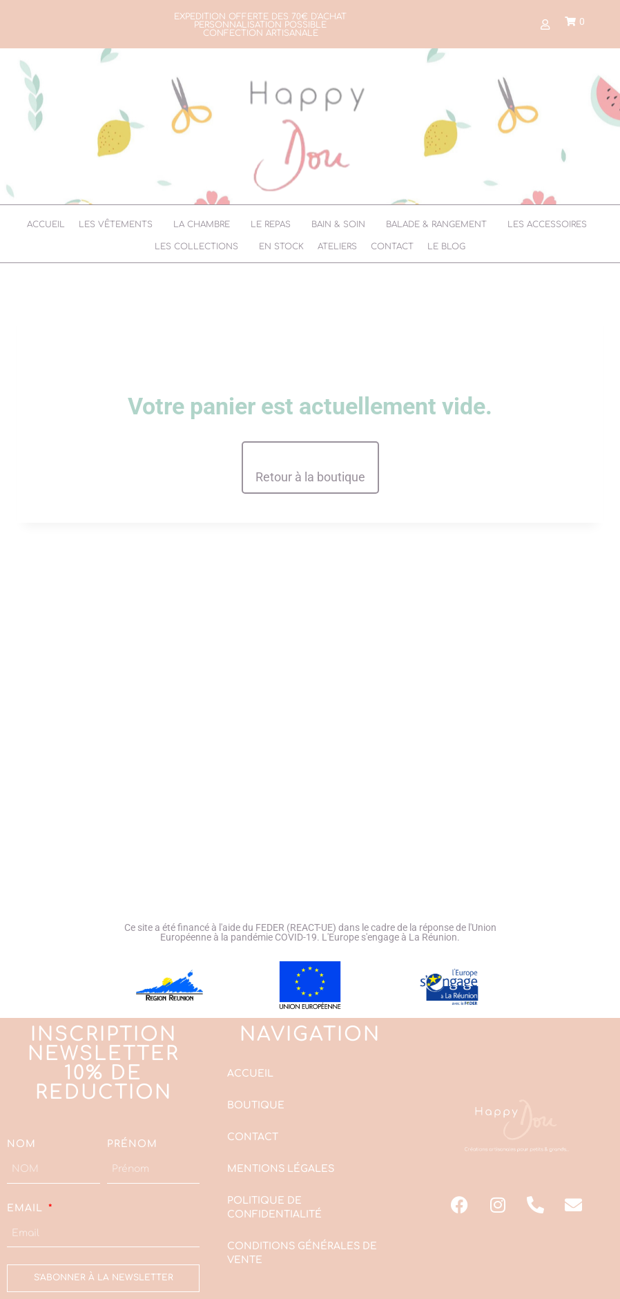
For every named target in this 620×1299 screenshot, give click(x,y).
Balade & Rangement (436, 224)
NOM (21, 1144)
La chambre (201, 224)
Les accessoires (547, 224)
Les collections (196, 246)
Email (26, 1207)
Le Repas (271, 224)
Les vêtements (116, 224)
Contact (392, 246)
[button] (119, 224)
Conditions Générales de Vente (302, 1253)
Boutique (255, 1105)
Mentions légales (280, 1169)
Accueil (46, 224)
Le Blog (446, 246)
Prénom (132, 1144)
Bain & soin (338, 224)
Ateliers (337, 246)
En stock (281, 246)
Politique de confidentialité (274, 1207)
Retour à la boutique (310, 477)
